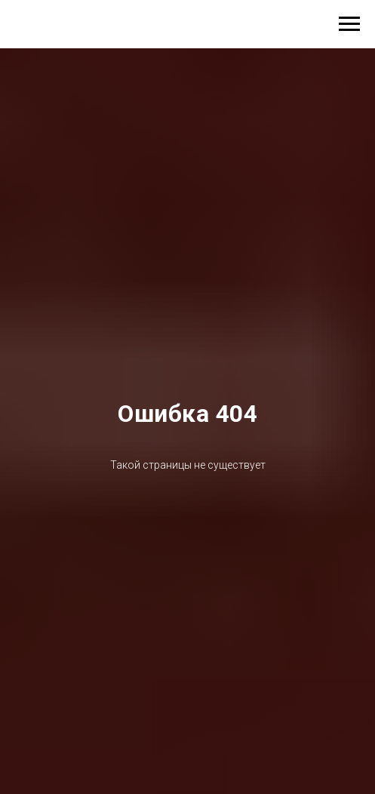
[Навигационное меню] (349, 24)
